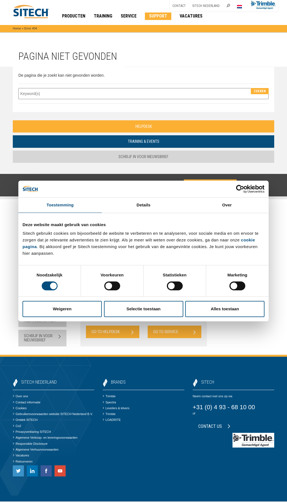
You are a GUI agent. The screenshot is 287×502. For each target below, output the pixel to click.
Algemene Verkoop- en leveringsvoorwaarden (45, 438)
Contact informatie (26, 402)
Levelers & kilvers (116, 408)
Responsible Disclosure (30, 444)
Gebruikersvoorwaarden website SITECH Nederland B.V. (53, 414)
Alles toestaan (225, 308)
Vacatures (21, 456)
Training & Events (143, 141)
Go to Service (174, 332)
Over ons (20, 396)
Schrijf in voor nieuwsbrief (143, 156)
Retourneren (23, 462)
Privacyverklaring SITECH (32, 432)
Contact (179, 6)
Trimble (109, 396)
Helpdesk (143, 126)
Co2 (17, 426)
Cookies (20, 408)
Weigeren (62, 308)
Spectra (109, 402)
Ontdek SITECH (25, 420)
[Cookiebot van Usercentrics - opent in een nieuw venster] (240, 189)
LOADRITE (112, 420)
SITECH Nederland (206, 6)
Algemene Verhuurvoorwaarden (36, 450)
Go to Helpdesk (112, 332)
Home (17, 28)
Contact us (214, 426)
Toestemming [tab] (60, 205)
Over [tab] (227, 205)
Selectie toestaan (144, 308)
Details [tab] (143, 205)
